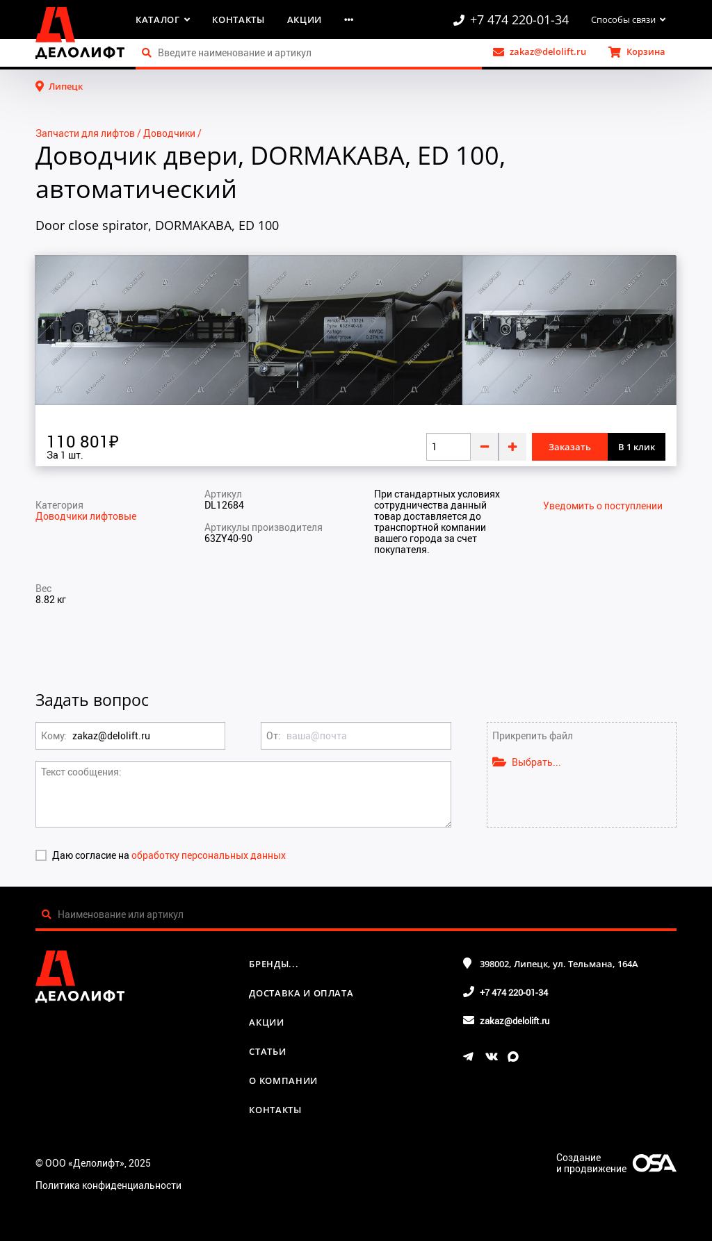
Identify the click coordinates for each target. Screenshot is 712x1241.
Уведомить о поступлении (603, 506)
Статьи (267, 1051)
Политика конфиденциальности (108, 1185)
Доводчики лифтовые (85, 516)
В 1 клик (636, 447)
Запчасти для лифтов (85, 133)
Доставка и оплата (301, 993)
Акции (304, 19)
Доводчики (169, 133)
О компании (283, 1080)
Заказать (570, 447)
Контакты (238, 19)
